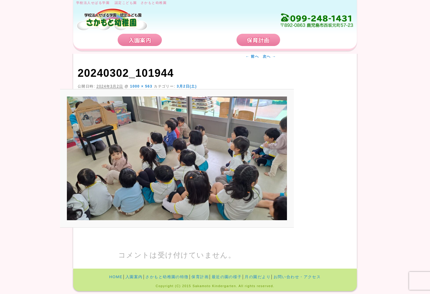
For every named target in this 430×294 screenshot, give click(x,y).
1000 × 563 (141, 86)
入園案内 (140, 40)
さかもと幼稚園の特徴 (199, 40)
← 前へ (252, 56)
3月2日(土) (187, 86)
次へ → (269, 56)
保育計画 (258, 40)
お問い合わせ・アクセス (318, 40)
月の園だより (258, 277)
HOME (96, 40)
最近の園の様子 (227, 277)
